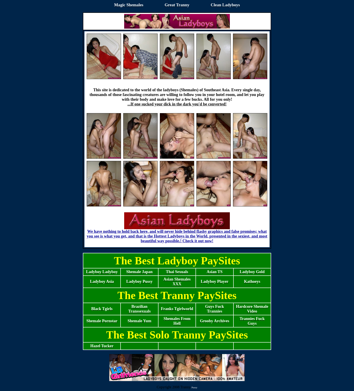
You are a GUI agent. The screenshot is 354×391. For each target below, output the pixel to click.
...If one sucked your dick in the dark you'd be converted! (176, 104)
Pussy (194, 387)
